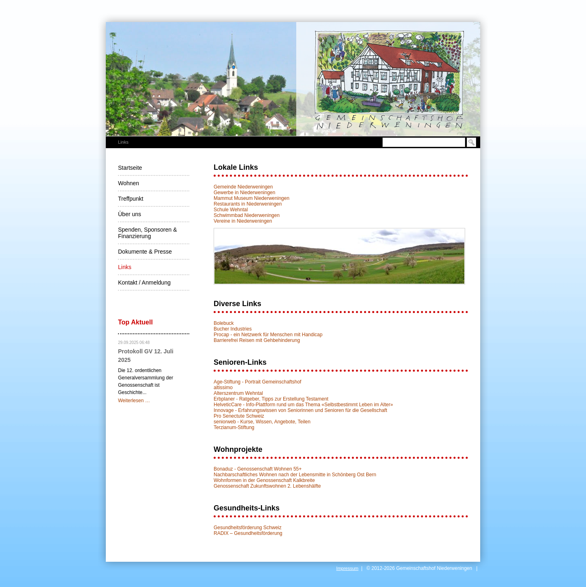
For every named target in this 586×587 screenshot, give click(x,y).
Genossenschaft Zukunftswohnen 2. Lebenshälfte (267, 486)
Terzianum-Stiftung (234, 427)
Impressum (347, 568)
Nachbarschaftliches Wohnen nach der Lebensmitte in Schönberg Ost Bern (295, 474)
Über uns (129, 214)
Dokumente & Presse (145, 251)
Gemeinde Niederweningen (243, 187)
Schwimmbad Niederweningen (247, 215)
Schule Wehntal (231, 209)
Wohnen (128, 183)
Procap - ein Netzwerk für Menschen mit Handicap (268, 334)
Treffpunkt (130, 198)
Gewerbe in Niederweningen (244, 192)
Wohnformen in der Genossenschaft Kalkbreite (264, 480)
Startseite (130, 167)
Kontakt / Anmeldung (144, 282)
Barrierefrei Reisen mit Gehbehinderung (257, 340)
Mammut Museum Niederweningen (251, 198)
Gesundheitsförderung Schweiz (248, 527)
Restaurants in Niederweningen (248, 204)
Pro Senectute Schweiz (239, 416)
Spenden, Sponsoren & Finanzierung (147, 232)
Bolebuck (224, 323)
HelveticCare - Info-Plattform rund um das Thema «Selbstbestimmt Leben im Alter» (303, 404)
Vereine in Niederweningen (243, 221)
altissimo (223, 387)
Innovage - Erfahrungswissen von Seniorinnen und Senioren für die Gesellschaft (300, 410)
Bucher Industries (232, 329)
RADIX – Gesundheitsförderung (248, 533)
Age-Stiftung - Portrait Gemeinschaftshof (257, 382)
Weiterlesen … (134, 400)
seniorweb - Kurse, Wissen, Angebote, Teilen (262, 422)
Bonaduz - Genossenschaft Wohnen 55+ (258, 469)
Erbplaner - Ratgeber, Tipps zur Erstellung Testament (271, 399)
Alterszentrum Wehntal (238, 393)
